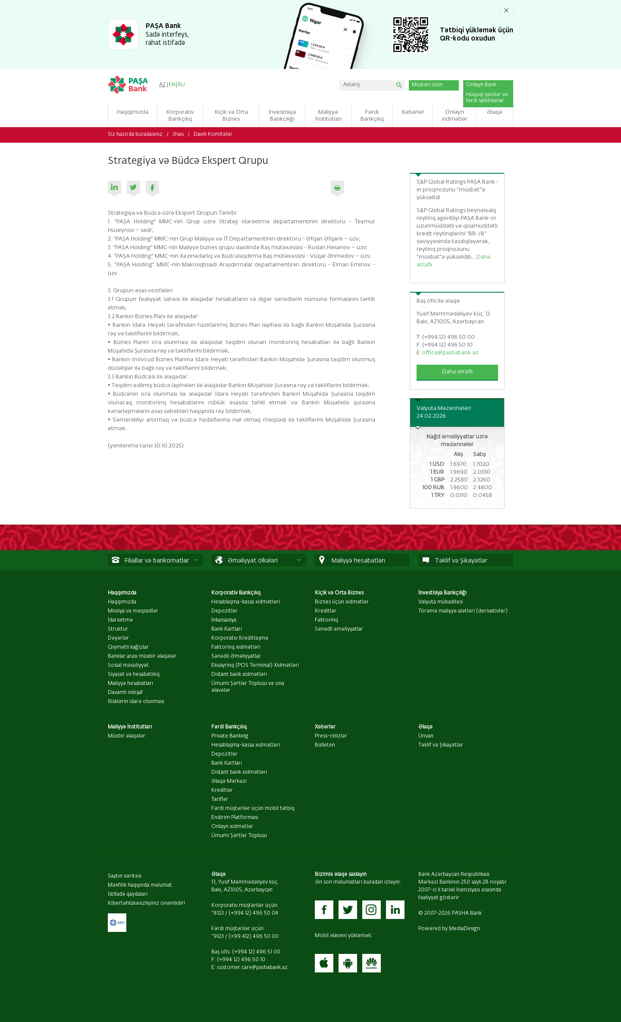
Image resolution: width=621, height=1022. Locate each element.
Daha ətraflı (457, 372)
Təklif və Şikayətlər (440, 745)
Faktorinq (326, 620)
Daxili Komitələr (213, 134)
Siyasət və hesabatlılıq (134, 674)
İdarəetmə (120, 620)
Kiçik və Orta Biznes (339, 593)
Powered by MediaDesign (449, 928)
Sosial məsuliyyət (128, 665)
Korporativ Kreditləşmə (239, 638)
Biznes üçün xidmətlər (342, 602)
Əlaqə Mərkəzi (229, 781)
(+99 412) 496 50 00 (254, 936)
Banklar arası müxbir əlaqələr (142, 656)
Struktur (118, 629)
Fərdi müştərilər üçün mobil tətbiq (253, 808)
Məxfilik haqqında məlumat (140, 885)
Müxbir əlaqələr (126, 736)
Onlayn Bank (481, 85)
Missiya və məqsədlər (133, 611)
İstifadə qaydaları (127, 894)
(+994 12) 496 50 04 (253, 913)
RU (181, 85)
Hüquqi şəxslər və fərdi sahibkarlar (487, 97)
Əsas (178, 134)
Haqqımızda (122, 593)
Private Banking (229, 736)
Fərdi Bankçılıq (229, 727)
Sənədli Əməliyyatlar (236, 656)
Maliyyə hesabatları (130, 683)
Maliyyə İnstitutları (130, 727)
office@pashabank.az (450, 353)
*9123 (217, 936)
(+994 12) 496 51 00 (256, 952)
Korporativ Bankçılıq (235, 593)
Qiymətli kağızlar (128, 647)
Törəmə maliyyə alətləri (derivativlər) (463, 611)
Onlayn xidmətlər (232, 826)
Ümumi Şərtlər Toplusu (239, 835)
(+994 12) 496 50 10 (241, 960)
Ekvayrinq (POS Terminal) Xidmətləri (255, 665)
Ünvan (425, 736)
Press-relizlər (331, 736)
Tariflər (219, 799)
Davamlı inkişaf (125, 692)
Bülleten (325, 745)
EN (172, 85)
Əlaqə (425, 727)
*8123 (217, 913)
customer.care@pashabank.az (252, 967)
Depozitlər (224, 611)
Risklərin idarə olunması (136, 701)
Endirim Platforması (234, 817)
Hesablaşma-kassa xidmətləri (245, 602)
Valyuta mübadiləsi (440, 602)
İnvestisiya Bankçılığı (442, 593)
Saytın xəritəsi (124, 876)
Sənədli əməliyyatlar (339, 629)
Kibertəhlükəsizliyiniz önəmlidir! (146, 903)
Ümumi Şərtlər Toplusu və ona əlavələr (247, 687)
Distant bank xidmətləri (239, 674)
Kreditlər (325, 611)
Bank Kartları (226, 629)
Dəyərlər (118, 638)
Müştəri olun (427, 85)
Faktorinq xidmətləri (235, 647)
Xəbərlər (325, 727)
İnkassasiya (223, 620)
